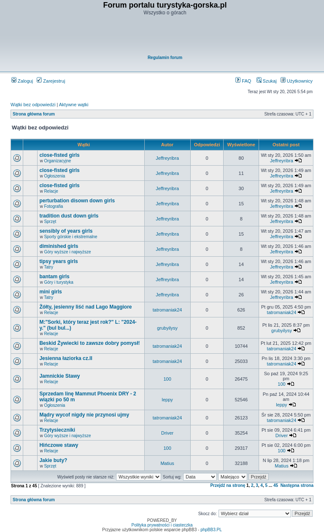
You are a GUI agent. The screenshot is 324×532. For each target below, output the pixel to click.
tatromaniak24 (167, 309)
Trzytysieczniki (57, 430)
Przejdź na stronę (227, 485)
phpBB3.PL (211, 529)
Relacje (51, 191)
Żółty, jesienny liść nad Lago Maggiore (85, 307)
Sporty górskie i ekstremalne (70, 236)
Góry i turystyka (58, 282)
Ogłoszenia (54, 176)
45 (275, 485)
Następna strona (297, 485)
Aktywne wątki (74, 104)
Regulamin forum (165, 57)
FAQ (243, 80)
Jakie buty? (53, 460)
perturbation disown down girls (77, 201)
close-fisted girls (59, 155)
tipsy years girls (58, 261)
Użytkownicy (297, 80)
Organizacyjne (57, 161)
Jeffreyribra (167, 158)
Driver (167, 432)
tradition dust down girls (68, 216)
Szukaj (266, 80)
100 (167, 379)
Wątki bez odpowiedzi (33, 104)
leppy (167, 399)
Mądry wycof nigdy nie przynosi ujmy (84, 415)
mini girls (50, 292)
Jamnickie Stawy (59, 376)
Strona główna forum (34, 114)
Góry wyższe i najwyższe (67, 252)
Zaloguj (22, 80)
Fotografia (53, 206)
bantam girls (54, 276)
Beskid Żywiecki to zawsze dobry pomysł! (89, 343)
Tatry (48, 267)
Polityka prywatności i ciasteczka (161, 525)
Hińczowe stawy (58, 445)
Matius (167, 463)
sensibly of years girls (65, 231)
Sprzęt (50, 221)
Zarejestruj (51, 80)
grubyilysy (167, 327)
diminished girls (58, 246)
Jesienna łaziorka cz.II (65, 358)
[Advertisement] (165, 36)
